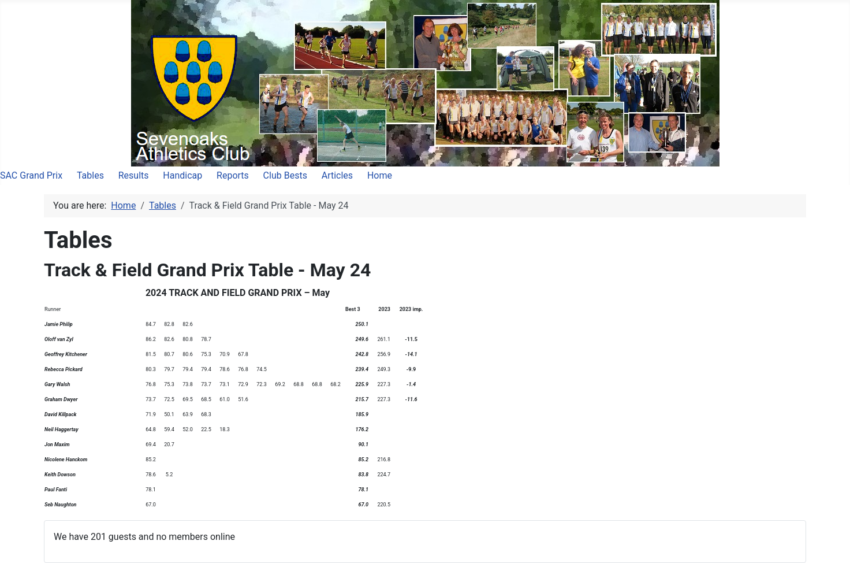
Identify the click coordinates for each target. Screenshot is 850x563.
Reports (233, 175)
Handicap (182, 175)
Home (379, 175)
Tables (90, 175)
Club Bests (285, 175)
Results (133, 175)
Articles (337, 175)
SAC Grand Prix (31, 175)
